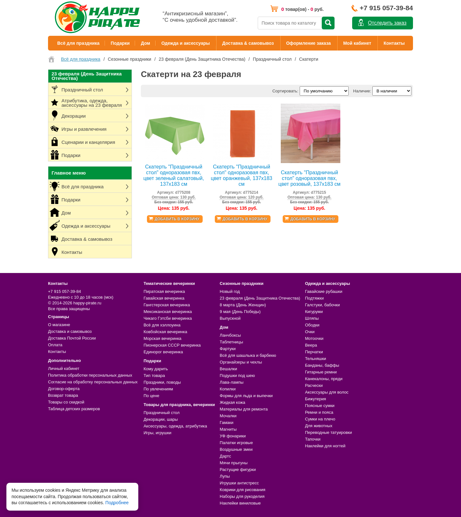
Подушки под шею (237, 375)
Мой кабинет (357, 43)
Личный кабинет (63, 368)
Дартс (225, 456)
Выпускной (230, 318)
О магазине (59, 324)
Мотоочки (314, 338)
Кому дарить (155, 368)
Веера (311, 345)
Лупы (225, 476)
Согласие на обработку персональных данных (93, 382)
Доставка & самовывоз (248, 43)
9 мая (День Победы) (240, 311)
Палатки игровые (236, 442)
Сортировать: (285, 91)
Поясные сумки (320, 405)
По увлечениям (158, 389)
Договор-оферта (64, 388)
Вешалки (228, 368)
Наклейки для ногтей (325, 445)
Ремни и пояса (319, 412)
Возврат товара (63, 395)
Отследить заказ (387, 23)
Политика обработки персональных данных (90, 375)
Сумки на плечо (320, 419)
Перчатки (314, 351)
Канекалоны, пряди (324, 378)
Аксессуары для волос (327, 392)
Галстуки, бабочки (322, 304)
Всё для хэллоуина (161, 325)
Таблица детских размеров (74, 408)
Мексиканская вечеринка (167, 311)
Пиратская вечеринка (164, 291)
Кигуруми (314, 311)
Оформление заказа (308, 43)
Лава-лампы (231, 382)
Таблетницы (231, 342)
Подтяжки (314, 298)
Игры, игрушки (157, 432)
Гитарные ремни (321, 372)
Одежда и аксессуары (185, 43)
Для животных (319, 425)
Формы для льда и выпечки (246, 395)
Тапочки (312, 439)
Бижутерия (315, 398)
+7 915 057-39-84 (386, 8)
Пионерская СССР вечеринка (172, 345)
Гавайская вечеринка (163, 298)
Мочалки (228, 415)
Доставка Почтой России (72, 338)
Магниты (228, 429)
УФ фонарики (233, 436)
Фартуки (228, 348)
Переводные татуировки (328, 432)
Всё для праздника (78, 43)
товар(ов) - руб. (302, 9)
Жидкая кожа (232, 402)
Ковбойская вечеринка (165, 331)
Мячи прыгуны (233, 462)
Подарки (120, 43)
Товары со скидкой (66, 402)
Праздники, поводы (162, 382)
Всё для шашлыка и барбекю (248, 355)
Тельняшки (315, 358)
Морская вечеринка (162, 338)
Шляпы (312, 318)
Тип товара (154, 375)
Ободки (312, 325)
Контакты (394, 43)
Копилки (228, 389)
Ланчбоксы (230, 335)
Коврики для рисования (242, 489)
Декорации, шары (160, 419)
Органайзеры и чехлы (241, 362)
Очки (310, 331)
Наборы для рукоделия (242, 496)
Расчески (314, 385)
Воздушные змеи (236, 449)
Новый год (230, 291)
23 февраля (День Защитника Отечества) (260, 298)
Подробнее (117, 502)
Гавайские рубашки (324, 291)
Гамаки (226, 422)
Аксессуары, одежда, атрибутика (175, 426)
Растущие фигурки (238, 469)
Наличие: (362, 91)
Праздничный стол (161, 412)
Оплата (55, 344)
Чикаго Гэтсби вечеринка (167, 318)
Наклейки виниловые (240, 503)
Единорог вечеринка (163, 351)
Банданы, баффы (322, 365)
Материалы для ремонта (244, 409)
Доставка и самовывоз (70, 331)
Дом (145, 43)
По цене (151, 395)
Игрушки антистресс (239, 483)
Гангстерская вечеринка (166, 304)
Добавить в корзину (177, 219)
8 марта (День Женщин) (243, 304)
